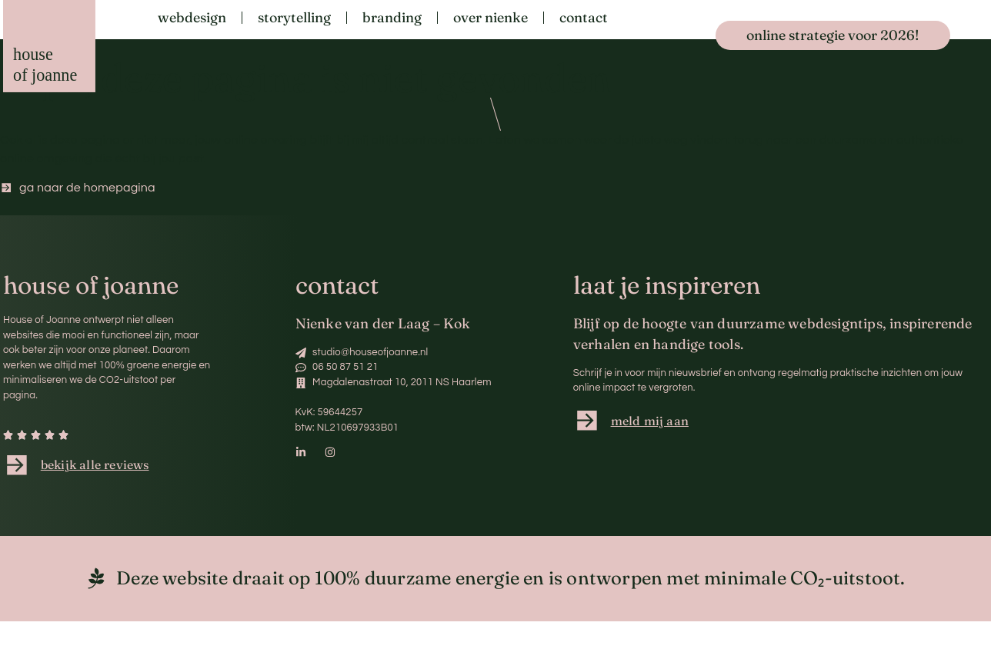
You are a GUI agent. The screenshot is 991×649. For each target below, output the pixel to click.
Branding (392, 17)
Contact (583, 17)
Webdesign (192, 17)
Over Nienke (490, 17)
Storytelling (294, 17)
